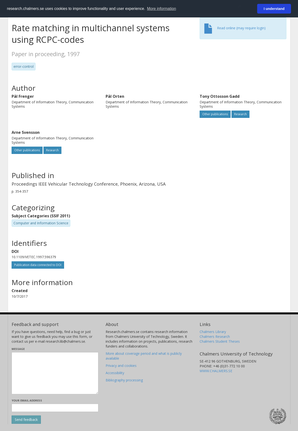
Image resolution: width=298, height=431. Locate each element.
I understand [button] (274, 9)
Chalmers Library (213, 331)
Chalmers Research (215, 336)
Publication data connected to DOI (37, 265)
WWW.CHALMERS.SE (216, 371)
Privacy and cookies (121, 365)
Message (18, 349)
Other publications (215, 114)
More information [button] (161, 9)
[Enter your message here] (55, 373)
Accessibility (115, 373)
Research (240, 114)
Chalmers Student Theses (220, 341)
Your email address (27, 400)
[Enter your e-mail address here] (55, 408)
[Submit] (26, 420)
